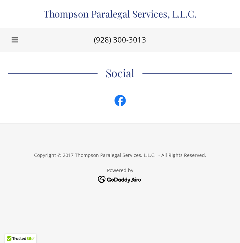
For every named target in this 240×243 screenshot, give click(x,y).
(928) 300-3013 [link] (120, 39)
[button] (15, 40)
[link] (120, 14)
